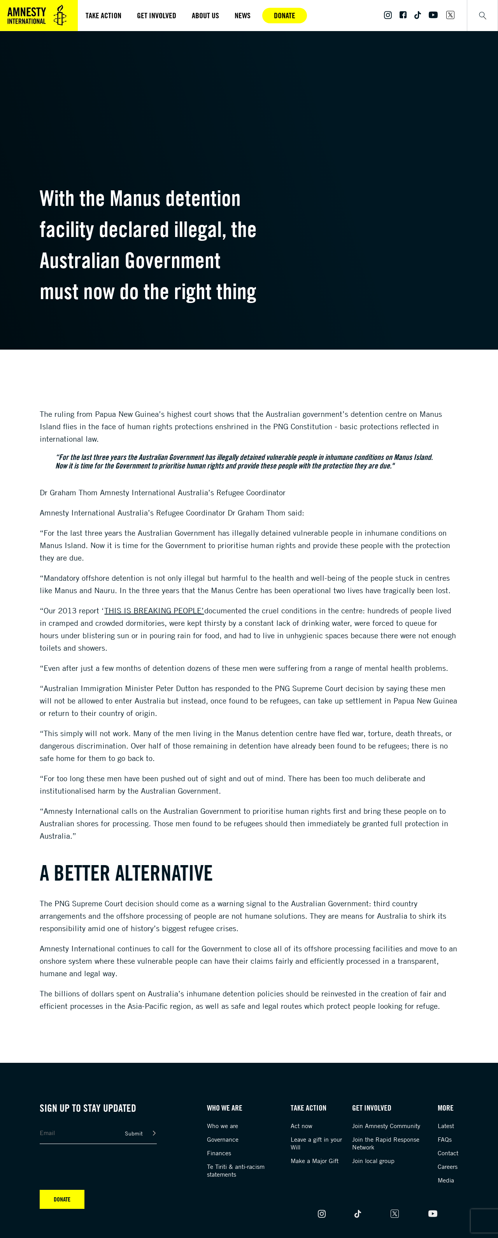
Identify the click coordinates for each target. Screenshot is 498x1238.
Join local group (373, 1161)
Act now (301, 1126)
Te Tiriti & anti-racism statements (236, 1170)
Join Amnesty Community (386, 1126)
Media (446, 1180)
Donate (284, 15)
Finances (219, 1153)
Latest (446, 1126)
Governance (222, 1139)
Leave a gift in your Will (316, 1143)
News (243, 15)
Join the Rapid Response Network (385, 1143)
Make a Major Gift (314, 1161)
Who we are (222, 1126)
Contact (448, 1153)
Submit (134, 1133)
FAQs (445, 1139)
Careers (448, 1166)
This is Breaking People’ (154, 610)
